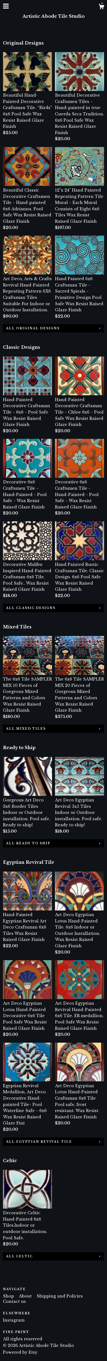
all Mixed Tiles (26, 728)
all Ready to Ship (28, 843)
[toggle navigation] (6, 6)
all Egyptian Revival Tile (39, 1141)
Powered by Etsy (20, 1352)
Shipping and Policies (60, 1296)
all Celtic (19, 1256)
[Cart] (101, 7)
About (26, 1296)
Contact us (14, 1301)
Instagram (13, 1320)
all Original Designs (33, 328)
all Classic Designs (30, 608)
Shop (9, 1296)
